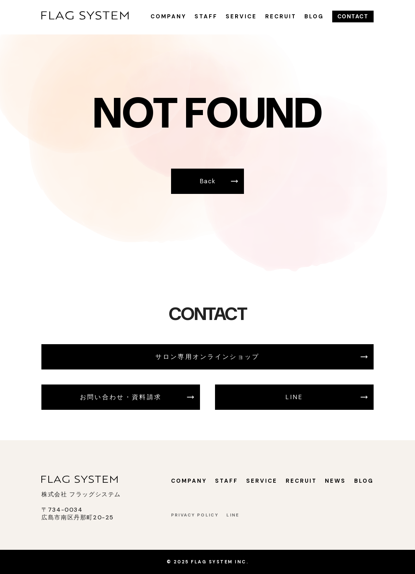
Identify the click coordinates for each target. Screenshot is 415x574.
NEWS (335, 481)
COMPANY (168, 16)
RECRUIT (280, 16)
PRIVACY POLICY (194, 515)
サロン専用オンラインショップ (207, 357)
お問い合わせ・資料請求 (121, 397)
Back (208, 181)
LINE (294, 397)
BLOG (314, 16)
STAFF (206, 16)
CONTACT (352, 16)
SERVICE (241, 16)
